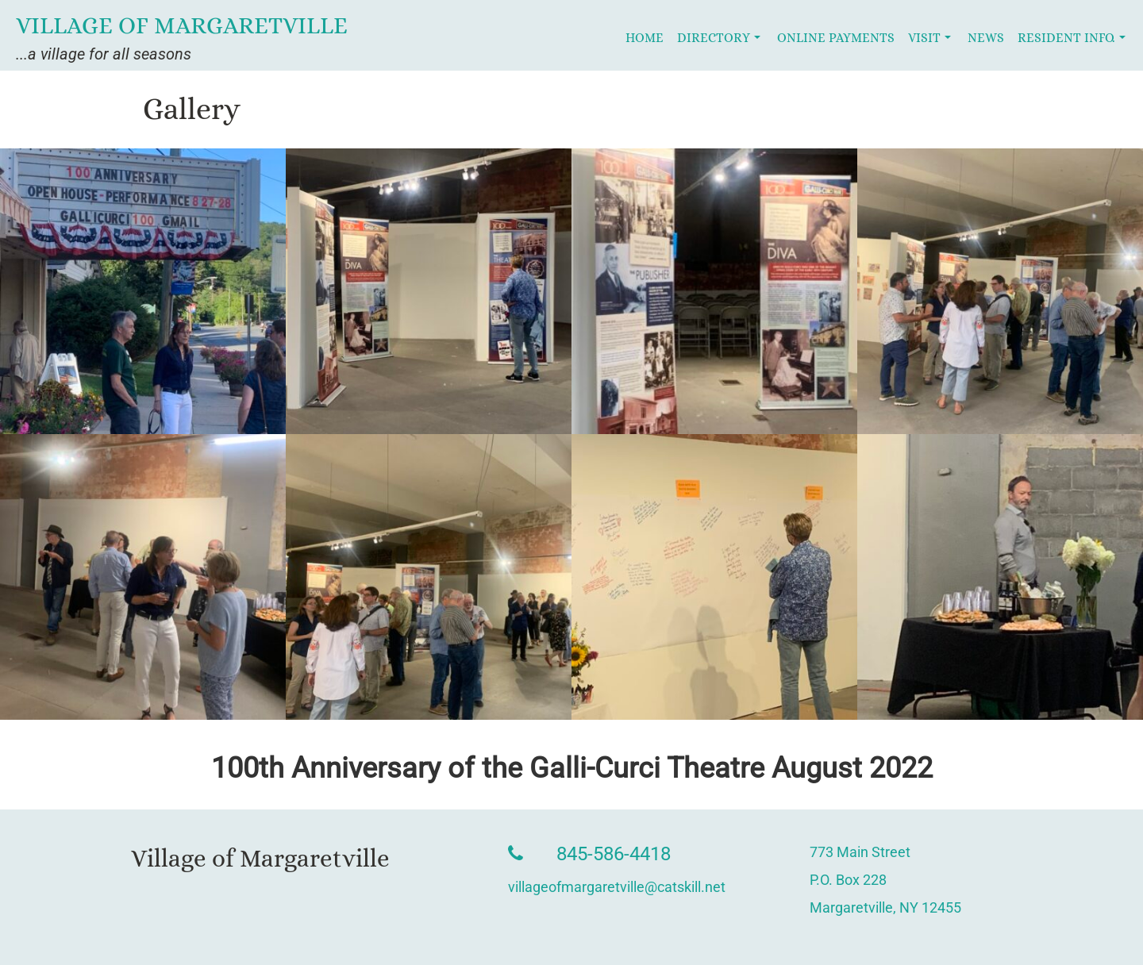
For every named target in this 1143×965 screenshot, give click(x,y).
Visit (929, 37)
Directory (718, 37)
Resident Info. (1072, 37)
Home (644, 37)
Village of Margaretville (182, 25)
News (986, 37)
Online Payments (836, 37)
